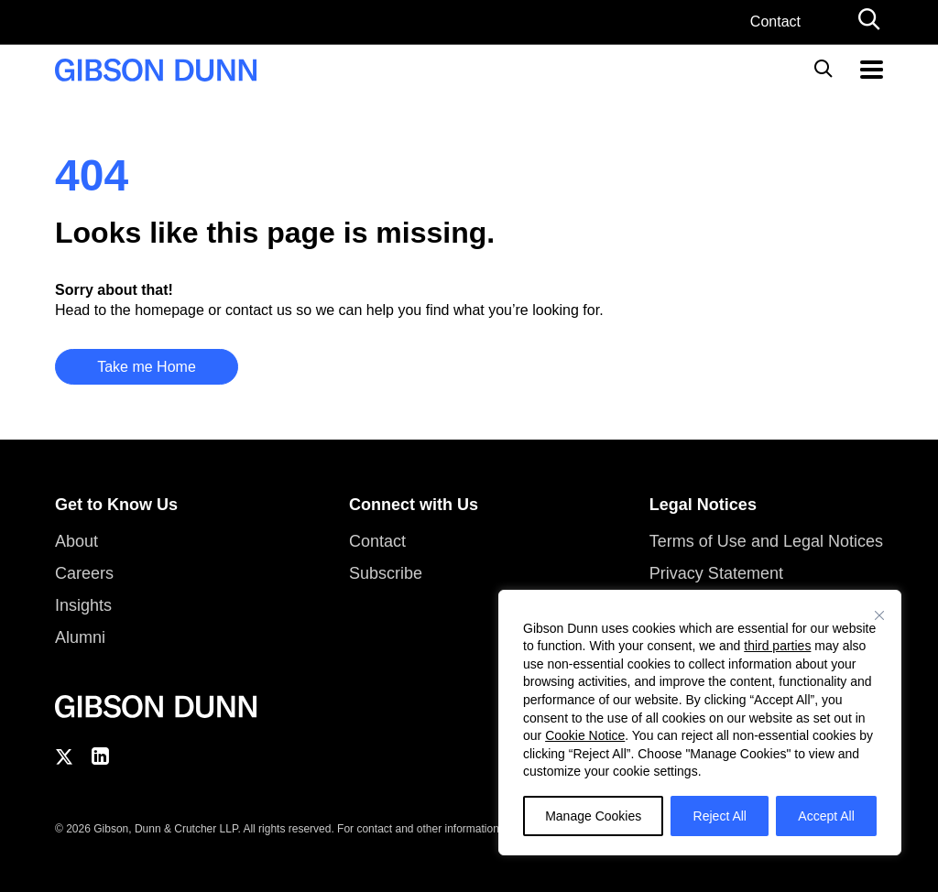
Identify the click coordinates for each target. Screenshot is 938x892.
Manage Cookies (593, 816)
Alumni (80, 637)
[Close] (879, 615)
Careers (84, 573)
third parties (777, 645)
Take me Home (146, 367)
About (76, 541)
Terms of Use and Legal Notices (766, 541)
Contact (775, 21)
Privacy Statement (716, 573)
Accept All (826, 816)
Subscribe (385, 573)
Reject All (720, 816)
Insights (83, 605)
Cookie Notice (585, 735)
